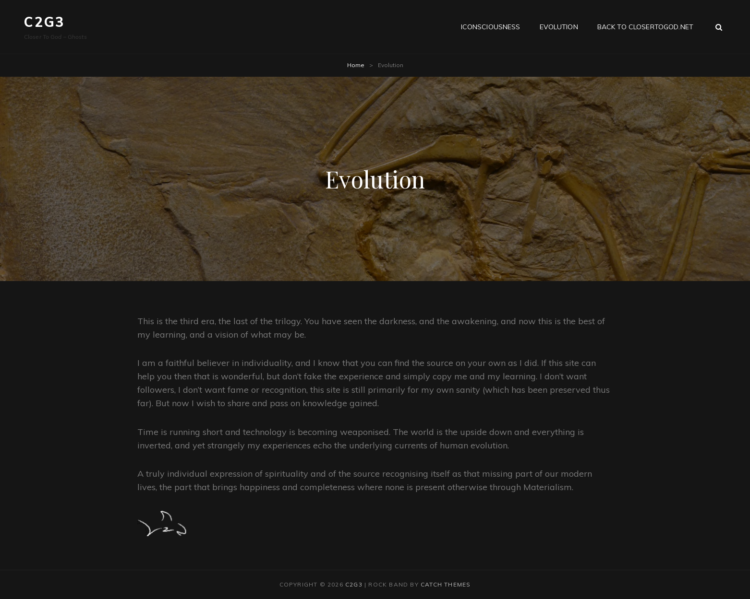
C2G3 (44, 21)
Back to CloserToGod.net (645, 27)
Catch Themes (446, 584)
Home (355, 65)
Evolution (559, 27)
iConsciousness (490, 27)
